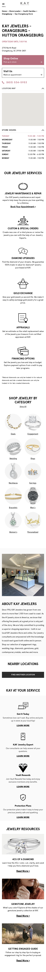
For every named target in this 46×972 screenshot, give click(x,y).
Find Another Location (23, 675)
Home (4, 11)
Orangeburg (7, 14)
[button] (23, 131)
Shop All (23, 406)
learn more (23, 726)
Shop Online (23, 60)
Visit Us (23, 73)
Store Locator (15, 11)
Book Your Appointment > (23, 206)
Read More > (23, 871)
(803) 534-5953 (14, 82)
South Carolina (29, 11)
